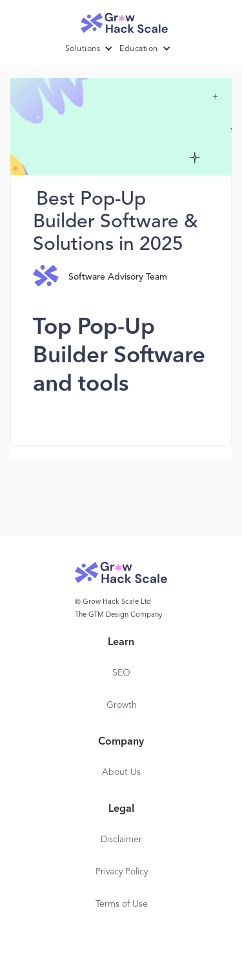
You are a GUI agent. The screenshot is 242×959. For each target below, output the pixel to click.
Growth (121, 705)
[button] (92, 49)
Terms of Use (122, 904)
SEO (121, 672)
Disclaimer (121, 839)
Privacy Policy (122, 871)
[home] (121, 19)
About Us (121, 772)
